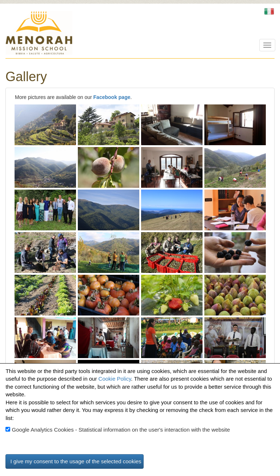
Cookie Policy (115, 379)
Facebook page (112, 97)
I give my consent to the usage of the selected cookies (75, 461)
